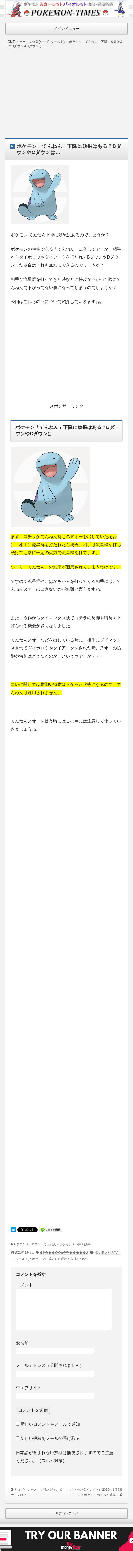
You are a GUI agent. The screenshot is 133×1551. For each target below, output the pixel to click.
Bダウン (20, 1244)
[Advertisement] (66, 89)
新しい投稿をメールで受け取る (50, 1438)
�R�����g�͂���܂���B (64, 1252)
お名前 (22, 1343)
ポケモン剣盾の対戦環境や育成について (60, 1259)
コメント (24, 1285)
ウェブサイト (28, 1387)
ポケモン (65, 1244)
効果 (87, 1244)
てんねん (50, 1244)
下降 (78, 1244)
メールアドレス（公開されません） (50, 1365)
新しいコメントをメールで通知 (50, 1424)
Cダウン (35, 1244)
